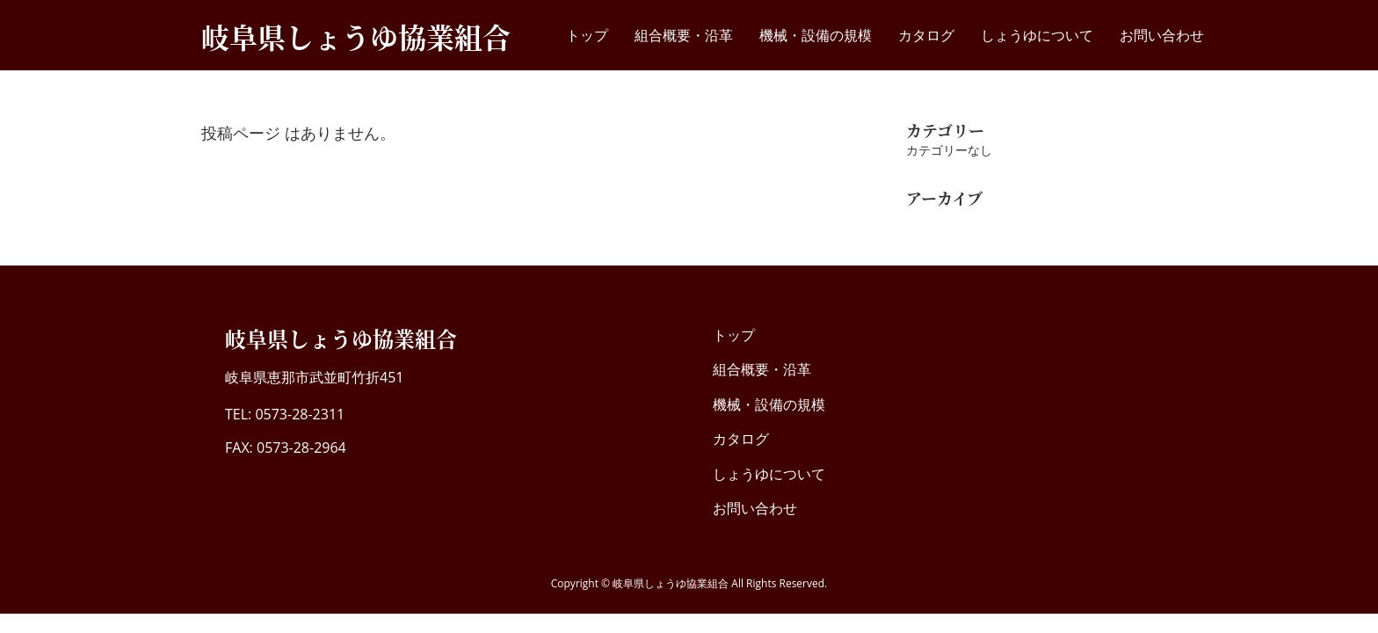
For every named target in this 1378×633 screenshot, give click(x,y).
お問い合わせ (755, 508)
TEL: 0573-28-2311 (284, 414)
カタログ (741, 438)
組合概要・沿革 (762, 369)
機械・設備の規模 (769, 404)
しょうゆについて (769, 474)
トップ (734, 335)
